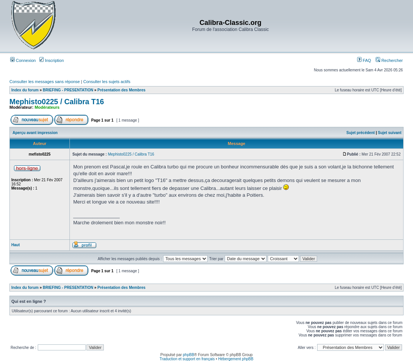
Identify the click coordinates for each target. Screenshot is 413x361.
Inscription (51, 60)
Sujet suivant (389, 133)
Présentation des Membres (121, 90)
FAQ (364, 60)
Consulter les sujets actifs (106, 81)
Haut (15, 245)
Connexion (23, 60)
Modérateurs (47, 107)
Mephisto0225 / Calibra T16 (56, 101)
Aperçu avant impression (34, 133)
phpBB (188, 355)
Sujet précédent (361, 133)
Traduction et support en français (187, 359)
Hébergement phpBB (235, 359)
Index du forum (25, 90)
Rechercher (389, 60)
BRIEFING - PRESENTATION (68, 90)
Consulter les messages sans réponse (44, 81)
